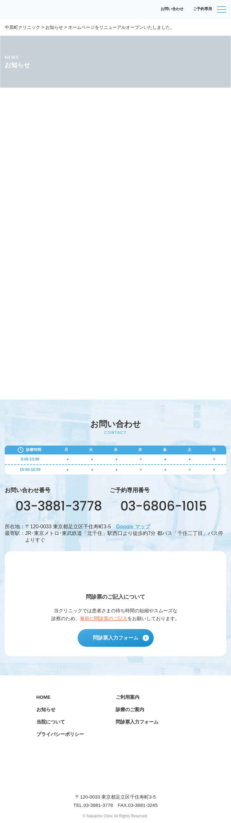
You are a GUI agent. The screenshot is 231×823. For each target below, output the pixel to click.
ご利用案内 (127, 697)
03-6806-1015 (158, 506)
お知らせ (45, 709)
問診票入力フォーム (121, 638)
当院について (50, 721)
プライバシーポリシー (60, 734)
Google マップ (133, 526)
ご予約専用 (199, 9)
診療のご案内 (130, 709)
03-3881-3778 (53, 506)
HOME (43, 697)
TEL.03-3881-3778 (93, 805)
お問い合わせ (168, 9)
